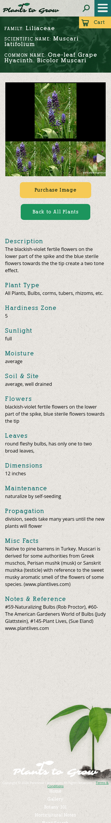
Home (55, 791)
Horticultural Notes (55, 815)
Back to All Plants (56, 211)
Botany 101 (55, 807)
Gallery (55, 799)
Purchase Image (55, 189)
